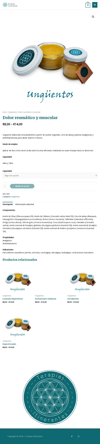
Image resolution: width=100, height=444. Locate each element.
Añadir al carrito (22, 186)
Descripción (8, 204)
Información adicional (24, 204)
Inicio (5, 112)
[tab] (8, 204)
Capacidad (7, 171)
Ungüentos (12, 112)
